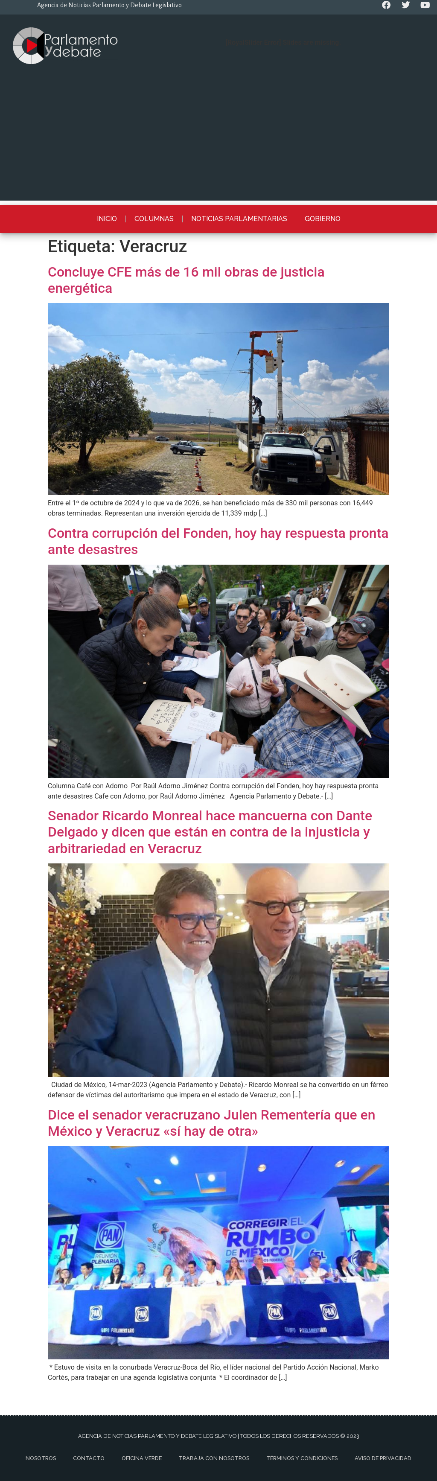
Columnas (154, 219)
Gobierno (323, 219)
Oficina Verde (142, 1458)
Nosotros (41, 1458)
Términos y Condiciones (302, 1458)
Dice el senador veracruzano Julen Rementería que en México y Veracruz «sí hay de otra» (211, 1123)
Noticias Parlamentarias (239, 219)
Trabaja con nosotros (214, 1458)
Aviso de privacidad (383, 1458)
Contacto (89, 1458)
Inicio (107, 219)
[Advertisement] (218, 141)
